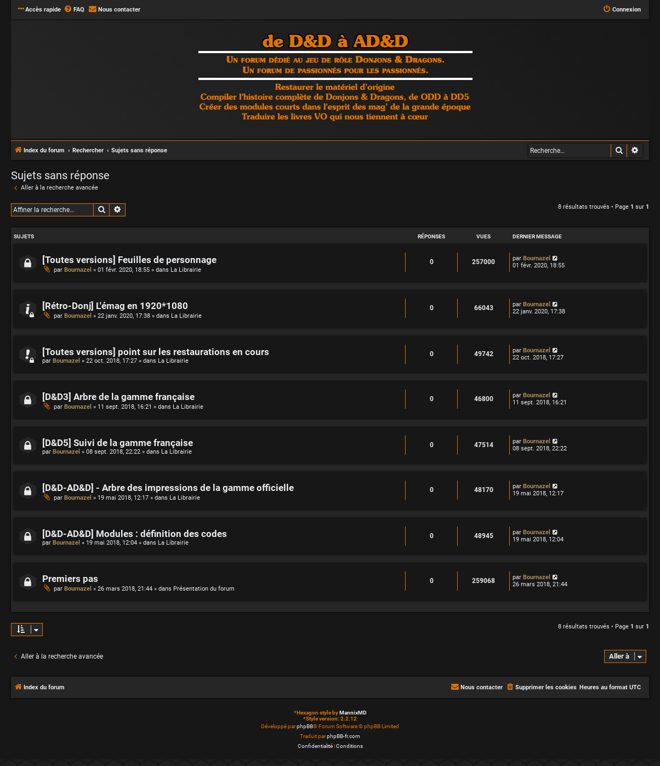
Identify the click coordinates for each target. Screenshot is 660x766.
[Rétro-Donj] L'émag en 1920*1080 (115, 306)
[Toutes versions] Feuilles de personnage (129, 260)
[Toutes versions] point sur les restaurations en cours (155, 352)
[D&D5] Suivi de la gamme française (117, 443)
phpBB (305, 726)
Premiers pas (70, 579)
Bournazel (78, 269)
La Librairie (185, 269)
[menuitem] (74, 9)
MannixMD (353, 713)
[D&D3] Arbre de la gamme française (118, 397)
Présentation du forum (204, 588)
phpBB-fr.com (343, 736)
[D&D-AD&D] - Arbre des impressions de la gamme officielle (168, 488)
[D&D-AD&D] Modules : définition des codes (134, 534)
